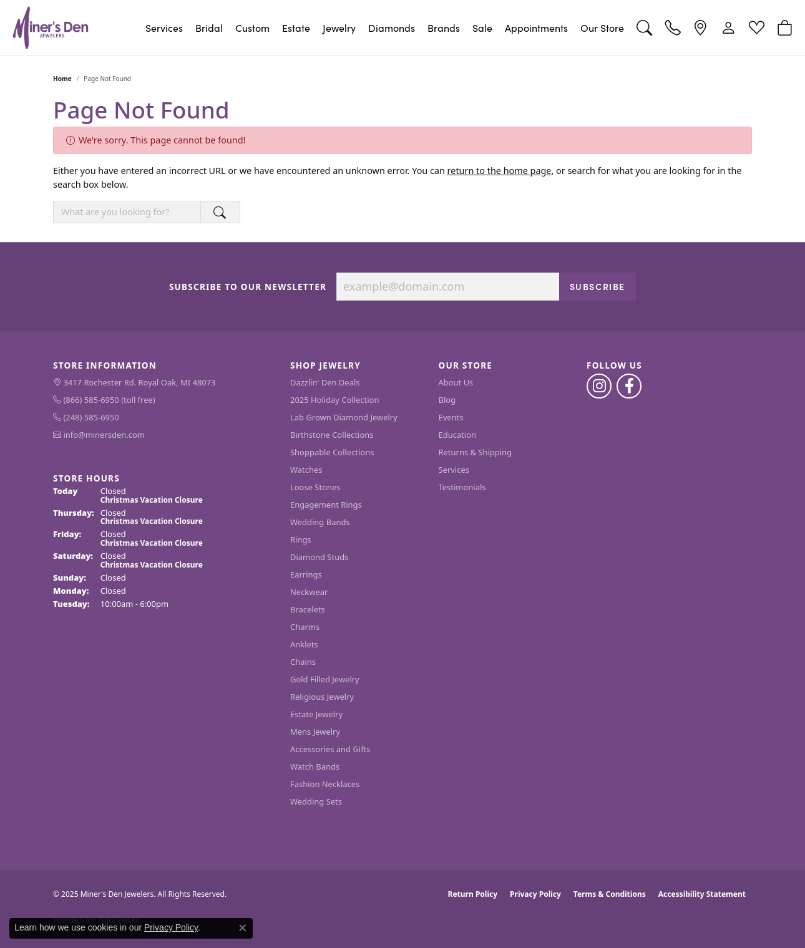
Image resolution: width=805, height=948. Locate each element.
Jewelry (339, 27)
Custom (252, 27)
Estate (296, 27)
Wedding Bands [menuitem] (320, 522)
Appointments (536, 27)
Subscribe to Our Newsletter (247, 287)
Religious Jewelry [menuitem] (322, 696)
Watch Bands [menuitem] (314, 766)
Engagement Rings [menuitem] (326, 504)
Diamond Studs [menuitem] (319, 557)
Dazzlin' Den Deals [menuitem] (324, 382)
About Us (456, 382)
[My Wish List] (756, 27)
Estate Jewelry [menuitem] (316, 714)
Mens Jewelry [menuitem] (315, 731)
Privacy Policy (535, 894)
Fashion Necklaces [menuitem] (324, 784)
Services (164, 27)
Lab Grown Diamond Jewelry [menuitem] (344, 417)
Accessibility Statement (702, 894)
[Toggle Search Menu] (644, 27)
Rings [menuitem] (300, 539)
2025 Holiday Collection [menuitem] (334, 399)
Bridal (209, 27)
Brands (443, 27)
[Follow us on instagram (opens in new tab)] (599, 386)
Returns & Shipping (475, 452)
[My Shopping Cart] (785, 27)
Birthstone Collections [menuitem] (331, 434)
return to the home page (499, 171)
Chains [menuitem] (303, 661)
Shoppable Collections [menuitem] (332, 452)
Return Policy (473, 894)
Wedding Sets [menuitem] (316, 801)
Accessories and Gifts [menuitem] (330, 749)
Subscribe (597, 286)
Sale (482, 27)
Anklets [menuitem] (304, 644)
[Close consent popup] (242, 928)
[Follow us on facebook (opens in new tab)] (629, 386)
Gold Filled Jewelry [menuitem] (324, 679)
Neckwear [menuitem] (309, 591)
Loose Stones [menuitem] (315, 487)
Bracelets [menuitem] (307, 609)
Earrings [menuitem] (306, 574)
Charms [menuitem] (305, 626)
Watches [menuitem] (306, 469)
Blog (447, 399)
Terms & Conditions (609, 894)
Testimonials (462, 487)
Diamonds (391, 27)
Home (62, 78)
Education (458, 434)
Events (451, 417)
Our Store (602, 27)
